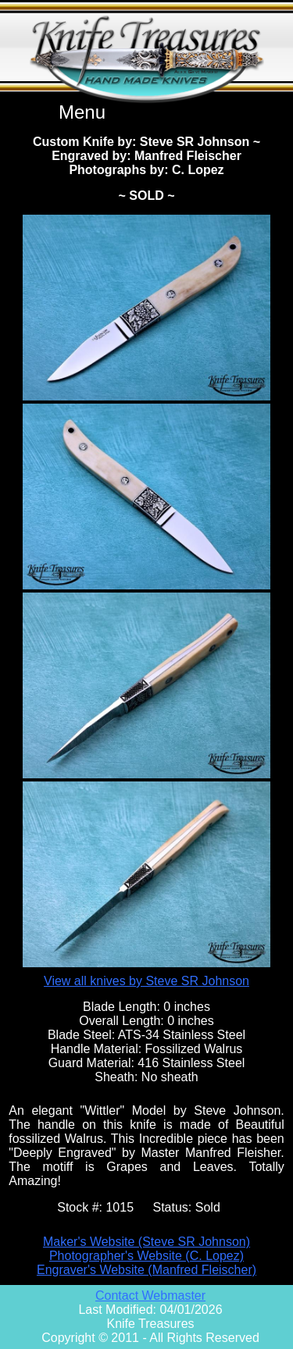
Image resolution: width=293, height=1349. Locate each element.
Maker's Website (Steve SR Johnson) (146, 1241)
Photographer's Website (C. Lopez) (146, 1255)
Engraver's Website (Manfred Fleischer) (146, 1269)
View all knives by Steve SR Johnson (146, 981)
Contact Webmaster (150, 1295)
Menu (82, 112)
